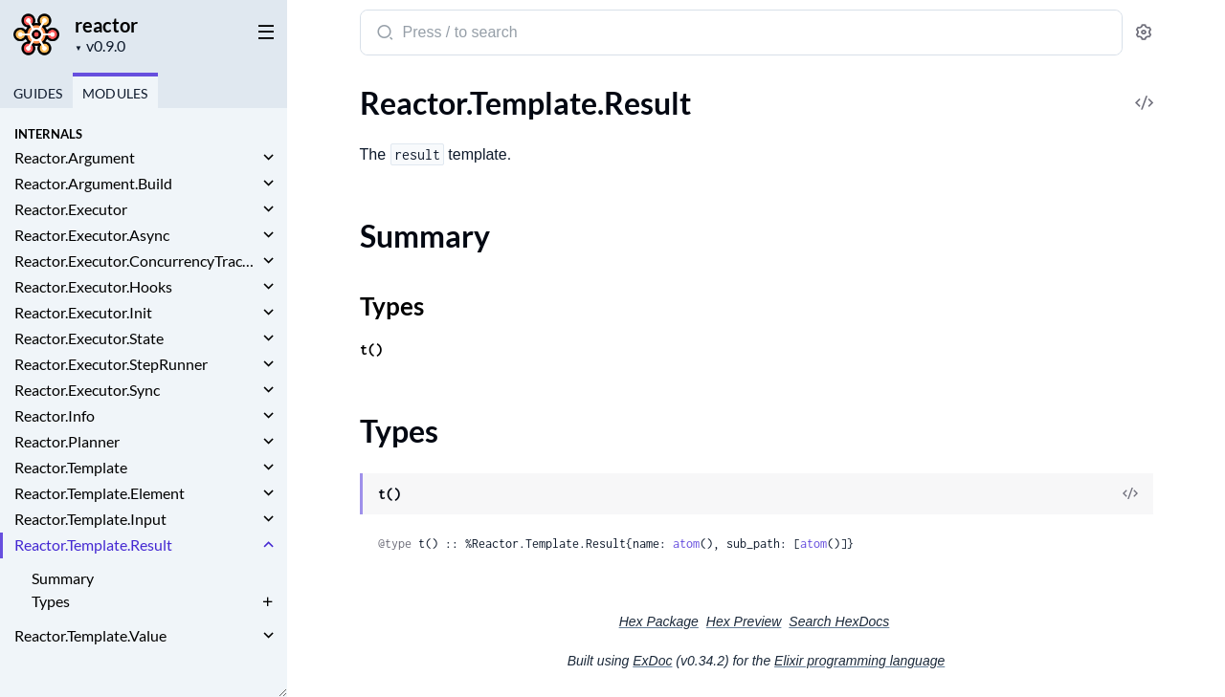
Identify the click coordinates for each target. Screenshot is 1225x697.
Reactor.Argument (74, 157)
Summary (63, 578)
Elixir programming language (859, 660)
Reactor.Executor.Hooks (93, 286)
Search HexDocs (839, 621)
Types (51, 601)
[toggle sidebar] (262, 30)
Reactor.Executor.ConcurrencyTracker (136, 260)
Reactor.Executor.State (89, 338)
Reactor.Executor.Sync (87, 390)
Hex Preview (744, 621)
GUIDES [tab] (38, 93)
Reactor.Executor (70, 209)
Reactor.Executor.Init (83, 312)
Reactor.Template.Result (93, 544)
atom (686, 543)
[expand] (268, 157)
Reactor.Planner (67, 441)
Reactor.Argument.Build (93, 183)
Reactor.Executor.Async (91, 235)
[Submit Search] (383, 34)
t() (371, 349)
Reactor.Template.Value (90, 635)
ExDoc (652, 660)
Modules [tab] (115, 93)
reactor (106, 24)
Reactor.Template (70, 467)
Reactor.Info (54, 415)
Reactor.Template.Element (99, 493)
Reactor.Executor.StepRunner (111, 364)
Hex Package (659, 621)
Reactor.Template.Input (90, 519)
